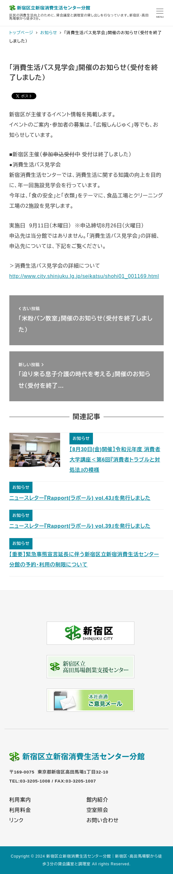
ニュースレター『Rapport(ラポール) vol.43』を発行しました (79, 498)
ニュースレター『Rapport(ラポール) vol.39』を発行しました (79, 526)
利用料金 (20, 810)
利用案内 (20, 800)
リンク (16, 820)
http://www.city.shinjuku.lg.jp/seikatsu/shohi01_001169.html (84, 276)
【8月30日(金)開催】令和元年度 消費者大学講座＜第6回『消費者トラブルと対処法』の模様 (114, 460)
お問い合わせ (102, 820)
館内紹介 (97, 800)
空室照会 (97, 810)
